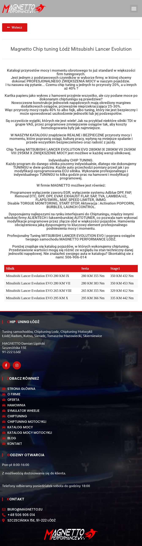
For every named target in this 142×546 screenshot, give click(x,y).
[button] (134, 9)
